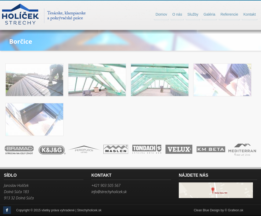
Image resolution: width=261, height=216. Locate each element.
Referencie (229, 14)
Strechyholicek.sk (89, 210)
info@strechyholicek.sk (109, 192)
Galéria (209, 14)
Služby (192, 14)
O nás (177, 14)
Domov (161, 14)
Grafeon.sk (235, 210)
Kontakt (250, 14)
